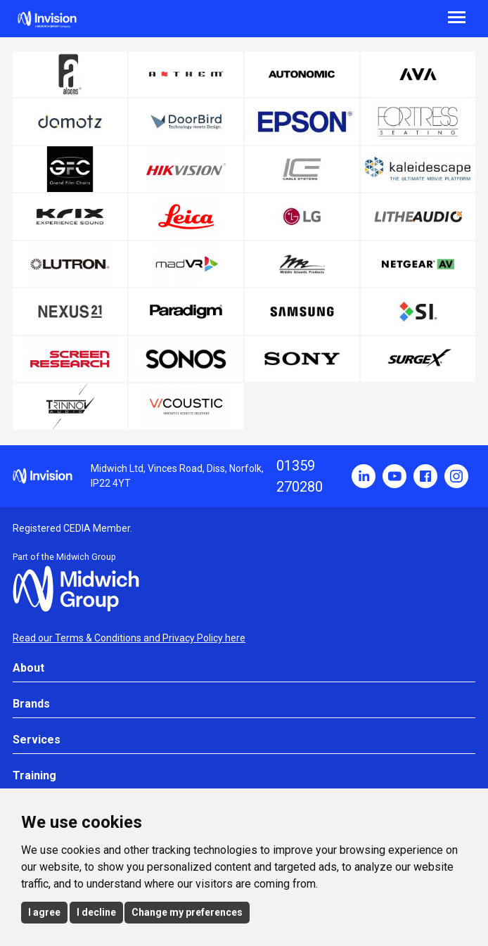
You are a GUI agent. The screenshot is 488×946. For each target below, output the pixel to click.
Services (36, 739)
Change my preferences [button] (187, 912)
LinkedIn (363, 476)
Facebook (425, 476)
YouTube (394, 476)
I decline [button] (96, 912)
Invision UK (47, 19)
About (28, 668)
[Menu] (366, 16)
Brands (31, 703)
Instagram (456, 476)
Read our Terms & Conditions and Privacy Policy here (129, 638)
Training (34, 775)
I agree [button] (44, 912)
